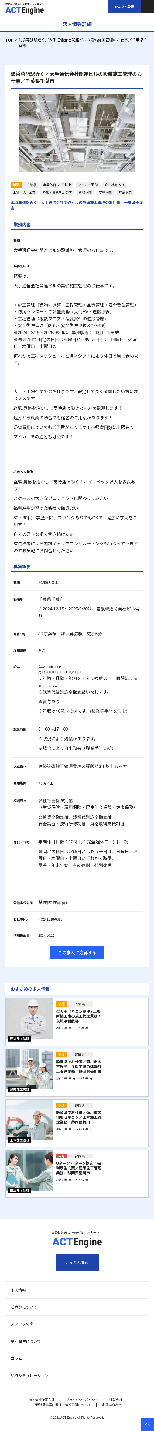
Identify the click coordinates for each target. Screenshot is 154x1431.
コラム (16, 1358)
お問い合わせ (112, 1404)
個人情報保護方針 (41, 1399)
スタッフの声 (22, 1324)
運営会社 (115, 1399)
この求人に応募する (77, 952)
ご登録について (24, 1307)
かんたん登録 (124, 6)
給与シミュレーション (30, 1375)
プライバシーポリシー (82, 1399)
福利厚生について (26, 1341)
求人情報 (18, 1290)
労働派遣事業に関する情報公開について (62, 1404)
